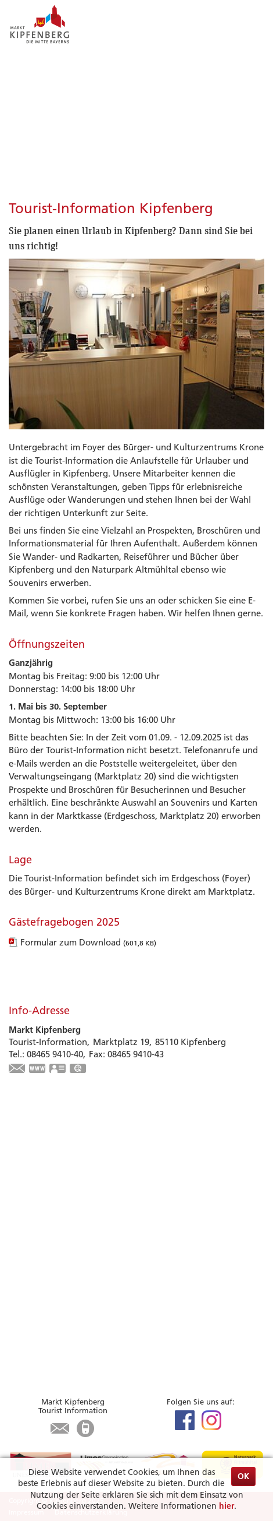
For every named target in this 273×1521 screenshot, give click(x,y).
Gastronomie (34, 1249)
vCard (58, 1069)
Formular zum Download (88, 942)
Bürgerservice (49, 1313)
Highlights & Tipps (59, 1130)
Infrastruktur (34, 1262)
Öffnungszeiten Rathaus (57, 1354)
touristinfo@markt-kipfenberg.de (17, 1069)
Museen (24, 1198)
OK (243, 1476)
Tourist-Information (48, 1276)
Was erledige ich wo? (51, 1340)
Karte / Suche (35, 1288)
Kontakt (25, 1366)
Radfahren (30, 1171)
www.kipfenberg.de (37, 1069)
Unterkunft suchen (46, 1236)
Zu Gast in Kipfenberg (68, 1221)
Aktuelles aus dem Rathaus (62, 1327)
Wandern (27, 1184)
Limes (20, 1145)
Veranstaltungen (42, 1158)
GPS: (78, 1069)
